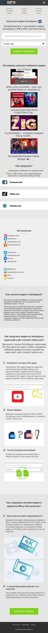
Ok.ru (8, 275)
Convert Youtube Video (38, 10)
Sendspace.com (12, 255)
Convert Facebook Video (9, 10)
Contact (33, 624)
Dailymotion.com (12, 242)
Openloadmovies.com (14, 272)
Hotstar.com (10, 261)
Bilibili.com (10, 269)
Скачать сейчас (24, 611)
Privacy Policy (25, 624)
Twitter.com (10, 239)
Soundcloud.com (12, 245)
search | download (24, 51)
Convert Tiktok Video (24, 10)
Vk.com (8, 258)
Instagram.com (11, 236)
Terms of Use (16, 624)
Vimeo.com (10, 252)
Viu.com (9, 278)
